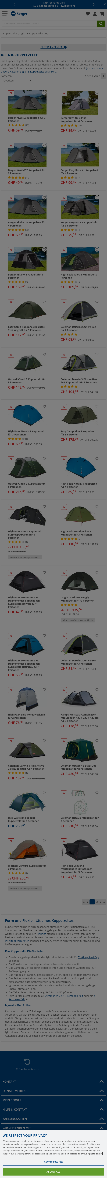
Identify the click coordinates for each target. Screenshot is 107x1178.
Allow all (53, 1171)
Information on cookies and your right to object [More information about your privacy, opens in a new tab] (77, 1153)
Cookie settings (53, 1161)
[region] (53, 1154)
